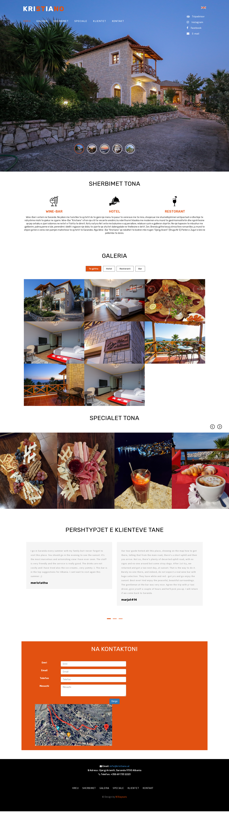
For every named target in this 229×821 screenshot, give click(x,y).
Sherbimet (87, 788)
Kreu (72, 788)
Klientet (134, 788)
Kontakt (150, 788)
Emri (44, 663)
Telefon (44, 679)
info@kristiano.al (119, 767)
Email (44, 671)
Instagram (194, 22)
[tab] (90, 269)
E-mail (192, 33)
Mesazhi (44, 686)
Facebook (193, 28)
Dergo (114, 702)
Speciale (118, 788)
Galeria (103, 788)
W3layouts (121, 797)
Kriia (44, 9)
